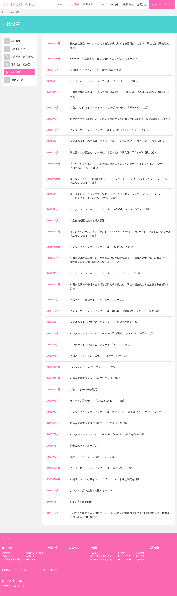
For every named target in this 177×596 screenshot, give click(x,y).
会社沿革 (12, 72)
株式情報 (140, 553)
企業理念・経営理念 (18, 57)
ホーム (61, 4)
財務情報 (122, 553)
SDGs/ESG (13, 80)
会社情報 (74, 4)
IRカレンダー (124, 559)
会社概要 (12, 41)
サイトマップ (50, 570)
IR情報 (115, 4)
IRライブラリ (124, 556)
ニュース (102, 4)
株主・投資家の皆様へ (100, 556)
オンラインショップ (162, 4)
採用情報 (128, 4)
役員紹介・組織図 (17, 64)
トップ (5, 12)
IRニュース (95, 553)
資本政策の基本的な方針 (101, 559)
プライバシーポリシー (27, 570)
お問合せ (142, 4)
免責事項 (140, 559)
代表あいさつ (14, 49)
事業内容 (88, 4)
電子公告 (140, 556)
